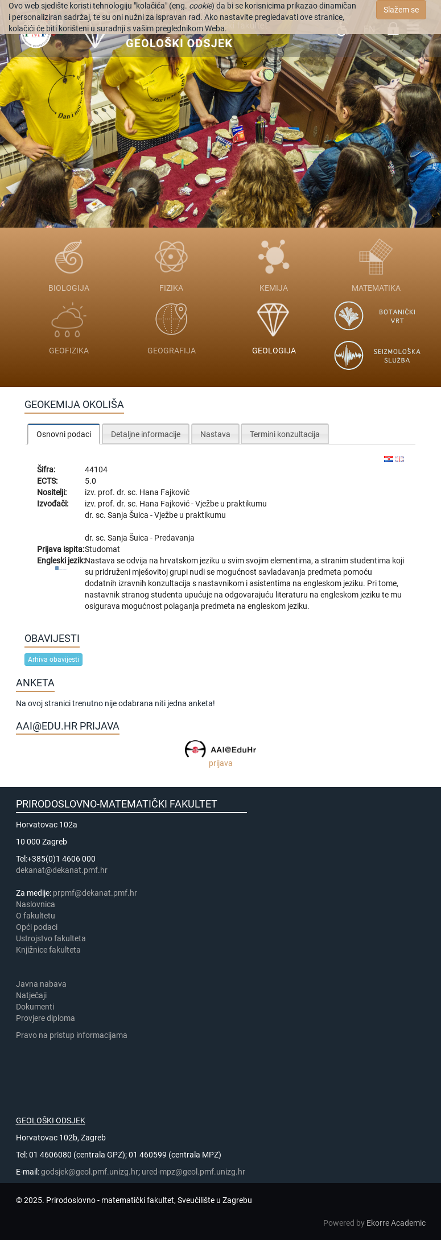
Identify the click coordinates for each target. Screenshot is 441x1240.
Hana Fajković (164, 492)
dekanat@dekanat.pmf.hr (62, 870)
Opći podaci (36, 927)
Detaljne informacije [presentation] (145, 434)
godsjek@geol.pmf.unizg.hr (89, 1171)
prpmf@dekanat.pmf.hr (95, 892)
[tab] (63, 433)
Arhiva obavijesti (53, 660)
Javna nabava (41, 983)
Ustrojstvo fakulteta (51, 938)
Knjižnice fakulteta (48, 949)
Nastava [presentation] (215, 434)
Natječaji (31, 995)
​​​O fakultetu (35, 915)
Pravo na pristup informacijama (73, 1035)
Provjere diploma (45, 1018)
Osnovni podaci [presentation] (63, 434)
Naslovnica (35, 904)
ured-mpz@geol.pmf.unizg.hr (193, 1171)
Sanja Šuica (129, 515)
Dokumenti (35, 1006)
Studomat (102, 549)
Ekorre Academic (396, 1222)
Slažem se (401, 9)
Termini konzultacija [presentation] (285, 434)
